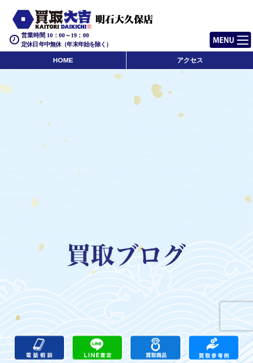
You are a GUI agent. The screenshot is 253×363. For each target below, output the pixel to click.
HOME (63, 60)
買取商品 (155, 348)
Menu (219, 35)
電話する (39, 348)
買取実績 (213, 348)
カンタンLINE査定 (97, 348)
